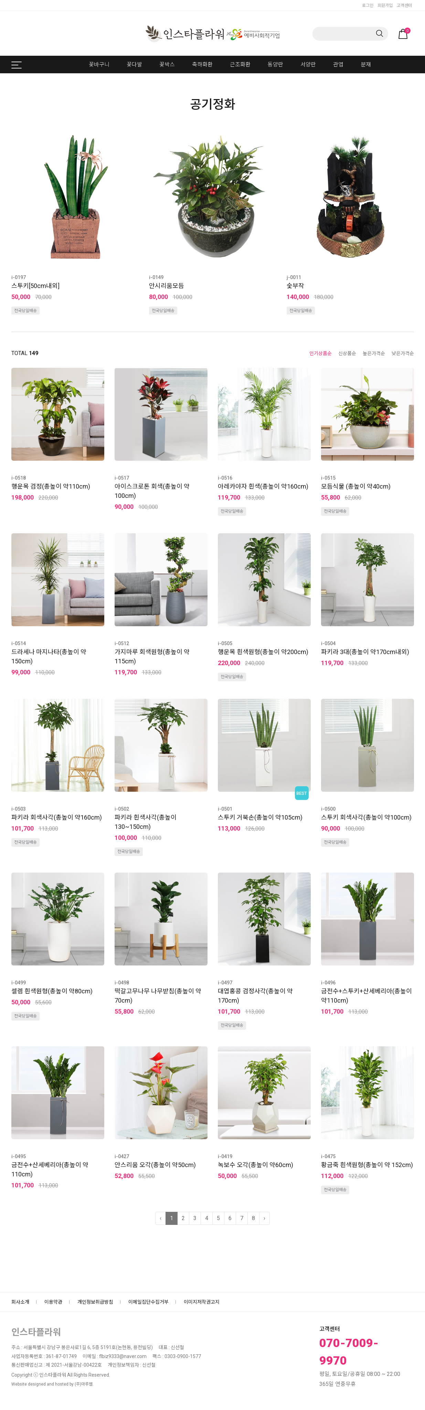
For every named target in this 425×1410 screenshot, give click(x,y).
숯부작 (295, 285)
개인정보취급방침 (95, 1302)
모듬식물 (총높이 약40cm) (356, 486)
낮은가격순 (403, 353)
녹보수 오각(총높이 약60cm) (255, 1164)
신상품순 (347, 353)
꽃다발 (134, 64)
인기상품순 (320, 353)
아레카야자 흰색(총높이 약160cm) (263, 486)
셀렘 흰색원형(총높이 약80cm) (52, 991)
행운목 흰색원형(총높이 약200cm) (263, 651)
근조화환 (240, 64)
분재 (366, 64)
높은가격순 (374, 353)
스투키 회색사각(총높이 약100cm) (366, 817)
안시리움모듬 (166, 285)
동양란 (275, 64)
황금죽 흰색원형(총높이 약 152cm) (367, 1164)
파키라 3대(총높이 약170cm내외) (365, 651)
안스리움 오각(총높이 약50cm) (155, 1164)
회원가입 (385, 5)
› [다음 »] (264, 1218)
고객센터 (404, 5)
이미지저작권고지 (202, 1302)
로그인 (367, 5)
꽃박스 (167, 64)
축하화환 (202, 64)
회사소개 (20, 1302)
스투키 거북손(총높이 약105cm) (260, 817)
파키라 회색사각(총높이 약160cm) (56, 817)
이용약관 (53, 1302)
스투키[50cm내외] (35, 285)
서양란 (308, 64)
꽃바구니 (99, 64)
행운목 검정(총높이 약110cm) (50, 486)
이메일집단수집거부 (148, 1302)
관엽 (338, 64)
